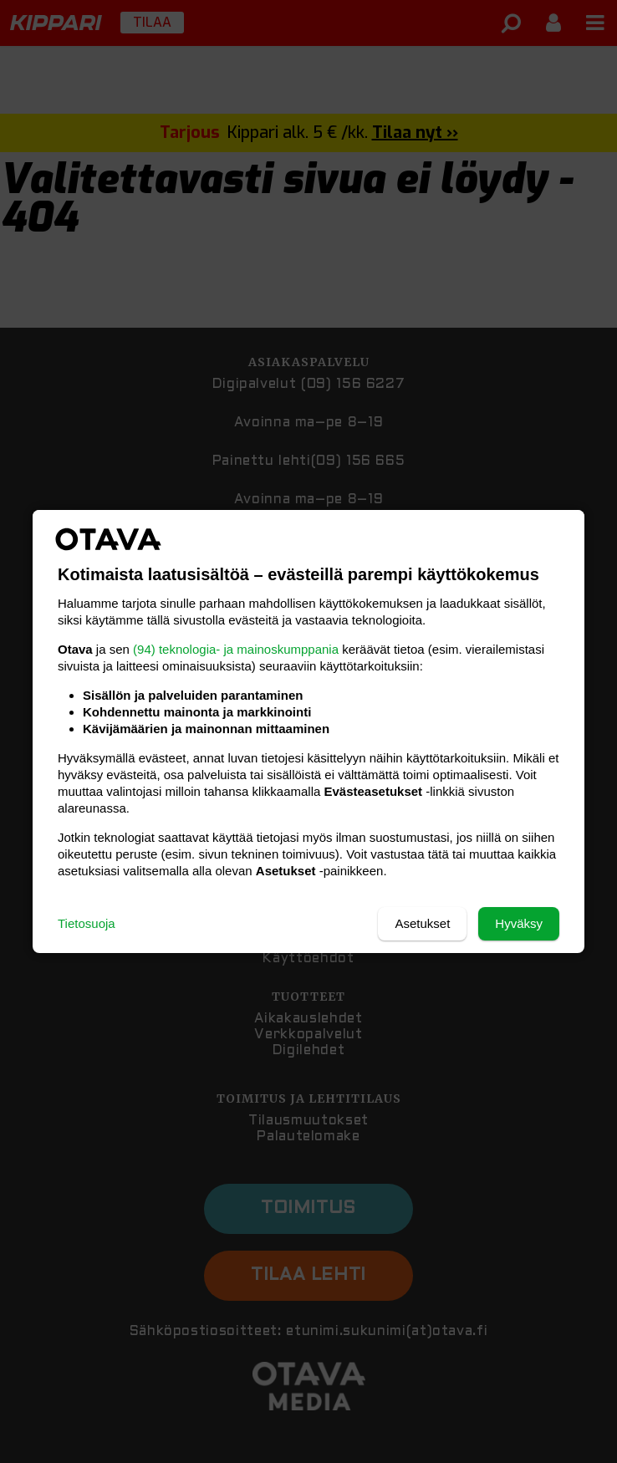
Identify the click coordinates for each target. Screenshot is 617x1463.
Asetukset (422, 923)
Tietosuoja (86, 923)
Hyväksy (519, 923)
